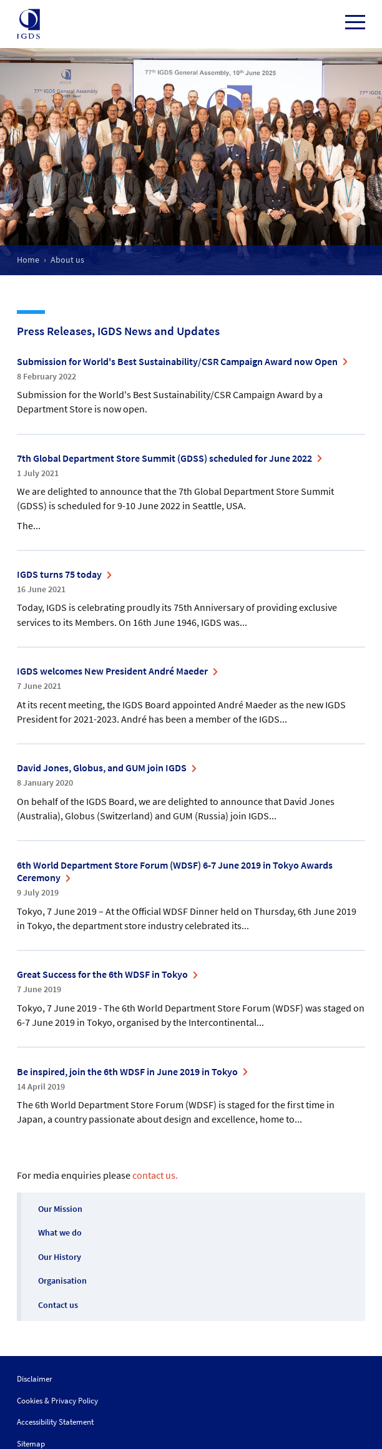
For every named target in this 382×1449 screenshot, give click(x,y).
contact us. (155, 1175)
